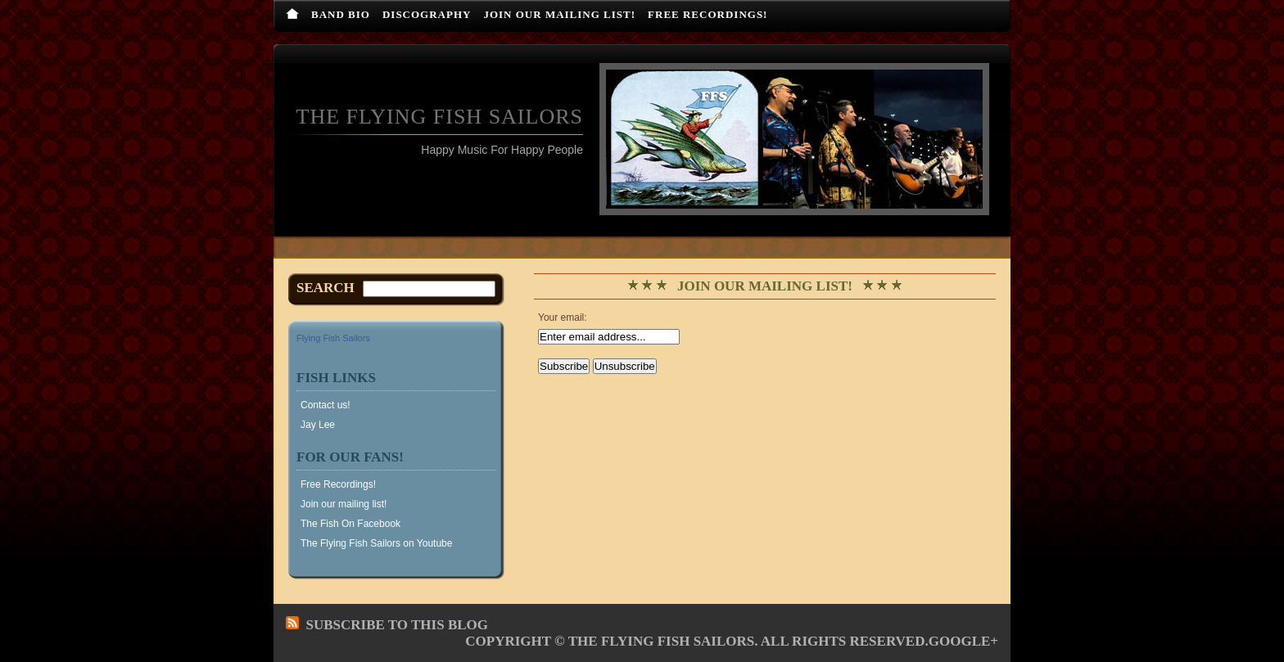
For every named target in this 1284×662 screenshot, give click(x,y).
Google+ (963, 641)
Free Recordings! (707, 14)
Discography (427, 14)
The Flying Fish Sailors (439, 116)
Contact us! (325, 405)
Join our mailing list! (559, 14)
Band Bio (340, 14)
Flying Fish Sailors (333, 338)
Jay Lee (318, 424)
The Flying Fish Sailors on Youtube (376, 543)
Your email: (562, 317)
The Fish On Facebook (350, 523)
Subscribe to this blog (397, 625)
